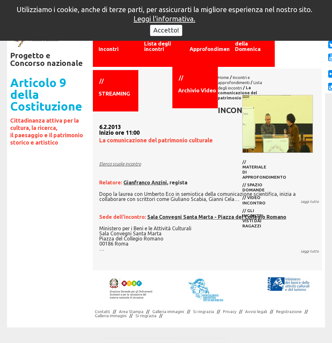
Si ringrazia (203, 311)
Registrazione (289, 311)
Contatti (102, 311)
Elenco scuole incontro (120, 164)
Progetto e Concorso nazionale (46, 59)
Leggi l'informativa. (164, 14)
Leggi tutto (310, 201)
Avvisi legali (256, 311)
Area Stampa (131, 311)
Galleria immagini (168, 311)
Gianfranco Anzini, (145, 182)
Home (223, 77)
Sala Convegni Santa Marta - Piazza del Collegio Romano (216, 217)
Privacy (229, 311)
